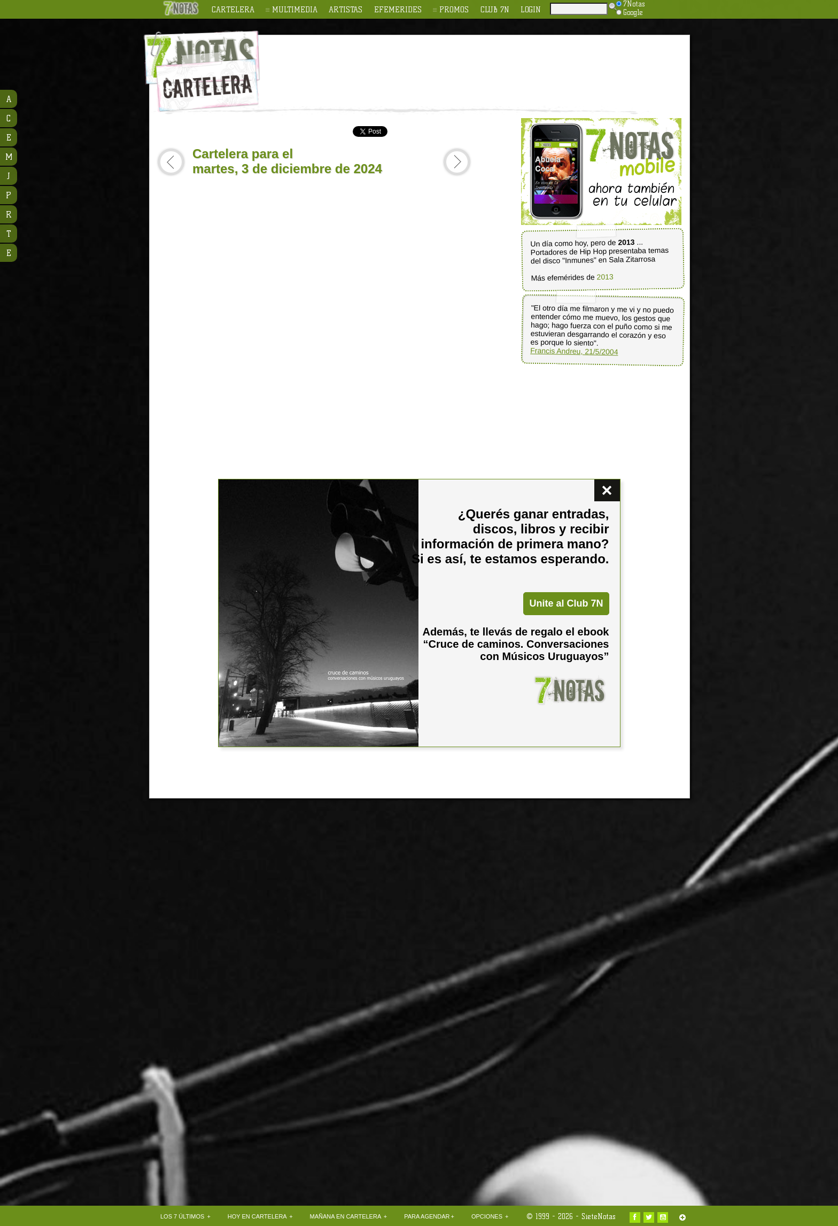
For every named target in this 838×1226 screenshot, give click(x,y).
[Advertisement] (488, 65)
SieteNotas (598, 1216)
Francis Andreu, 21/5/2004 (574, 351)
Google (629, 12)
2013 (604, 277)
